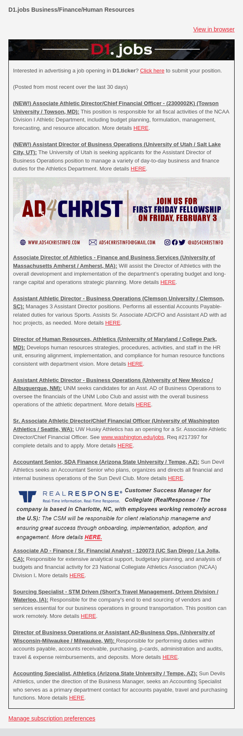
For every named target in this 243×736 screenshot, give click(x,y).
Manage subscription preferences (51, 718)
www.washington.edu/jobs (132, 437)
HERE (141, 128)
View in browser (214, 29)
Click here (152, 70)
